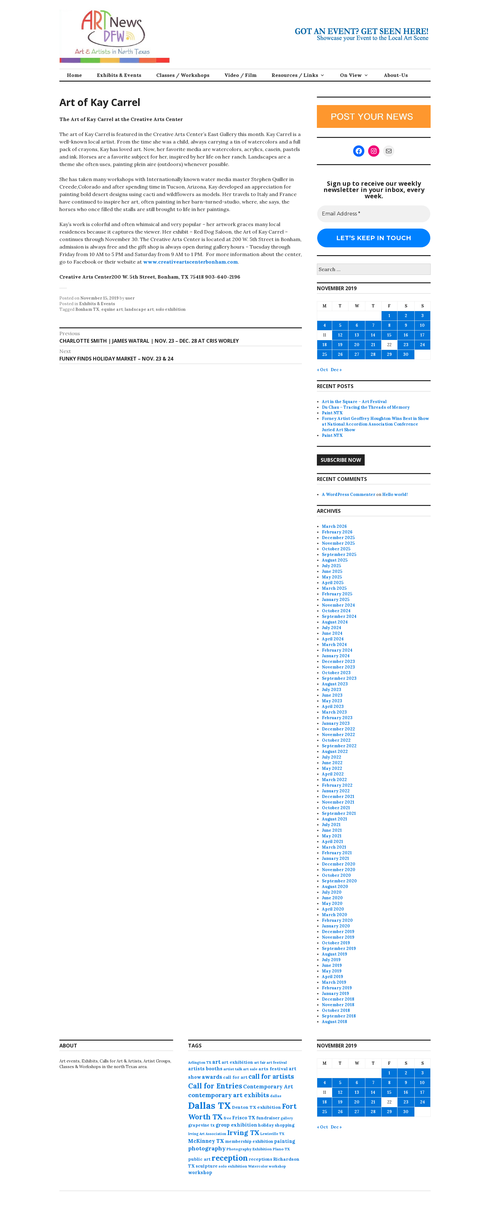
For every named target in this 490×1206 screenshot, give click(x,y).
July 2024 (331, 627)
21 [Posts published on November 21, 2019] (373, 344)
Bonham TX (87, 309)
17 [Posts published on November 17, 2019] (422, 335)
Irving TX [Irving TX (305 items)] (243, 1132)
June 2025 (332, 571)
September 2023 (339, 678)
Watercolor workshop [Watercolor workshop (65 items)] (267, 1166)
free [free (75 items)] (227, 1118)
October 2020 (336, 875)
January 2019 (335, 993)
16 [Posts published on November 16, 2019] (406, 335)
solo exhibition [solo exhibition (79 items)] (232, 1166)
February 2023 (337, 717)
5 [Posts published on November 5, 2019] (340, 325)
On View (351, 75)
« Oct (322, 369)
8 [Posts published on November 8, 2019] (389, 325)
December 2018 (338, 999)
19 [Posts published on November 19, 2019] (340, 344)
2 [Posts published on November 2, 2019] (406, 315)
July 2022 (331, 757)
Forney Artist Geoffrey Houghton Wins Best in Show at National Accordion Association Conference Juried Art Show (375, 424)
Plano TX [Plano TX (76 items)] (281, 1149)
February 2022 (337, 785)
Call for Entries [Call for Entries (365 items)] (215, 1085)
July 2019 (331, 959)
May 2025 (332, 577)
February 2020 (337, 920)
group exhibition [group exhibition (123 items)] (236, 1125)
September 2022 (339, 746)
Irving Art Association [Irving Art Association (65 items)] (207, 1134)
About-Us (396, 75)
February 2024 (337, 650)
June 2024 (332, 633)
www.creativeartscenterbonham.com (190, 262)
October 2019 (336, 943)
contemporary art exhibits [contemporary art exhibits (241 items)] (228, 1095)
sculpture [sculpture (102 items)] (207, 1166)
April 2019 (332, 976)
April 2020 (333, 909)
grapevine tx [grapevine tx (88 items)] (201, 1125)
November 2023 (338, 667)
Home (74, 75)
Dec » (336, 369)
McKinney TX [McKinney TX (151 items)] (206, 1141)
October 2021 (336, 807)
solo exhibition (171, 309)
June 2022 (332, 762)
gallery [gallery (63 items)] (287, 1118)
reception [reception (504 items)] (230, 1158)
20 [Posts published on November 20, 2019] (356, 344)
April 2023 (333, 706)
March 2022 (334, 779)
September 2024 (339, 616)
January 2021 (335, 858)
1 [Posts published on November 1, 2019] (389, 315)
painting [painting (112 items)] (284, 1141)
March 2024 (334, 644)
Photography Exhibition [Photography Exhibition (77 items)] (249, 1149)
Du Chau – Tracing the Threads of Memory (366, 407)
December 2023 (338, 661)
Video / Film (240, 75)
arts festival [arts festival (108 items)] (273, 1069)
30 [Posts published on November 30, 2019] (405, 354)
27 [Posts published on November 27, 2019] (356, 354)
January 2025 (335, 599)
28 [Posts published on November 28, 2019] (373, 354)
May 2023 (332, 701)
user (130, 298)
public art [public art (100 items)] (199, 1159)
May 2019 (332, 971)
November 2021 (338, 802)
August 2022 (335, 751)
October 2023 (336, 672)
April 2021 (332, 841)
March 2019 (334, 982)
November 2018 (338, 1004)
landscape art (139, 309)
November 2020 (338, 869)
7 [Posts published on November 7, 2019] (373, 325)
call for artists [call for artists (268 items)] (271, 1076)
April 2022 (333, 774)
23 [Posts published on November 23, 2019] (405, 344)
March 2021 (334, 847)
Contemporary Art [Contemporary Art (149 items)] (268, 1086)
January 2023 (336, 723)
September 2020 (339, 881)
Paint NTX (332, 413)
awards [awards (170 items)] (212, 1076)
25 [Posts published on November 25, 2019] (324, 354)
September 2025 (339, 554)
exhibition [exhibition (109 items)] (269, 1107)
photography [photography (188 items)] (207, 1148)
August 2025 (335, 560)
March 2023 (334, 712)
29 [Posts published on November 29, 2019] (389, 354)
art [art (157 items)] (216, 1061)
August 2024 (335, 622)
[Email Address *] (373, 213)
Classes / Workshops (182, 75)
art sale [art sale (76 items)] (250, 1069)
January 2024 (336, 656)
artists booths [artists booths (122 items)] (205, 1069)
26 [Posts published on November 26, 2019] (340, 354)
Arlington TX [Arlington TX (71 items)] (199, 1062)
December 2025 (338, 537)
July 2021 (331, 824)
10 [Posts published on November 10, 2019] (422, 325)
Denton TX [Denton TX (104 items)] (244, 1107)
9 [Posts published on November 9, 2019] (406, 325)
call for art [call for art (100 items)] (235, 1077)
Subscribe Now (341, 460)
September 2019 (339, 948)
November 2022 (338, 734)
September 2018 (339, 1016)
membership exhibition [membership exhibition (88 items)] (249, 1141)
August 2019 (334, 954)
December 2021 (338, 796)
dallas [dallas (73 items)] (275, 1095)
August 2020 (335, 886)
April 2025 (332, 582)
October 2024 (336, 610)
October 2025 (336, 549)
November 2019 (338, 937)
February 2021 (337, 852)
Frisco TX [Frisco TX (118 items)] (243, 1118)
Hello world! (395, 494)
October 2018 (336, 1010)
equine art (112, 309)
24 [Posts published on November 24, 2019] (422, 344)
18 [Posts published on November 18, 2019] (324, 344)
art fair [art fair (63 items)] (260, 1062)
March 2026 (334, 526)
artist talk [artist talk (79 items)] (232, 1069)
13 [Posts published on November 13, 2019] (357, 335)
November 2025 (338, 543)
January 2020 (336, 926)
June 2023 (332, 695)
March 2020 (334, 914)
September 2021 (339, 813)
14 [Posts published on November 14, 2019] (373, 335)
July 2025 (331, 565)
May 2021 (332, 836)
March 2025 (334, 588)
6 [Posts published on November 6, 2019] (357, 325)
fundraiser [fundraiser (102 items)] (268, 1118)
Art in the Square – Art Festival (354, 401)
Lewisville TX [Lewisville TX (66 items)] (272, 1134)
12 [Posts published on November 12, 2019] (340, 335)
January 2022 (336, 791)
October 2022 (336, 740)
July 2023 (331, 689)
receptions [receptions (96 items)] (260, 1159)
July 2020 (332, 892)
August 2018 (334, 1021)
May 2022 (332, 768)
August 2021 (334, 819)
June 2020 (332, 898)
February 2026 (337, 532)
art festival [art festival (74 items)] (277, 1062)
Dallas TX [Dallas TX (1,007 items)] (209, 1105)
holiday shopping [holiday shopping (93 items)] (276, 1125)
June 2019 (332, 965)
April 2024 (333, 639)
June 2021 (332, 830)
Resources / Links (295, 75)
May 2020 (332, 903)
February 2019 (337, 988)
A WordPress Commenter (348, 494)
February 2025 (337, 594)
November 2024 (338, 605)
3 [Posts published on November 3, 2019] (422, 315)
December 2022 (338, 729)
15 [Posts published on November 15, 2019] (389, 335)
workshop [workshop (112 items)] (200, 1172)
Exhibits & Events (119, 75)
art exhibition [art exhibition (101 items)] (237, 1062)
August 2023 (335, 684)
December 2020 (338, 864)
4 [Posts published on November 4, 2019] (324, 325)
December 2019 (338, 931)
